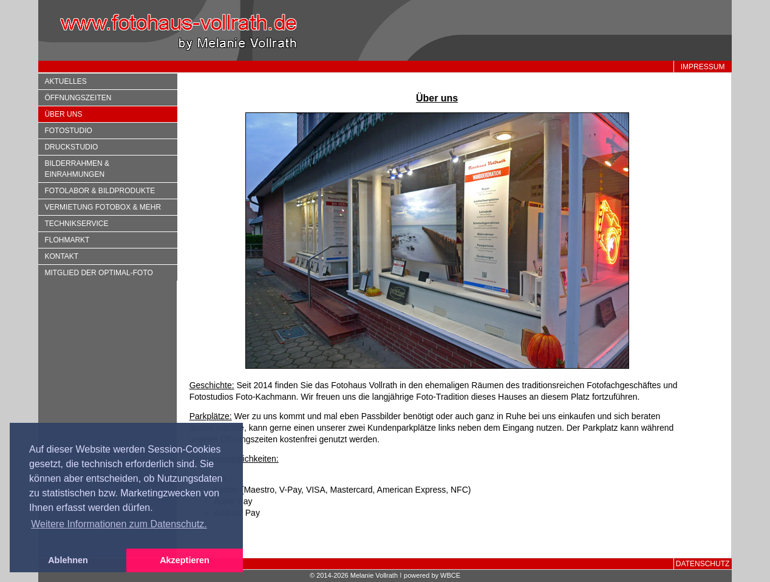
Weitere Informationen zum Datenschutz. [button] (119, 524)
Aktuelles (65, 81)
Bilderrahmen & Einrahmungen (76, 169)
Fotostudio (68, 130)
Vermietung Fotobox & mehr (102, 207)
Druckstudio (71, 147)
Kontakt (61, 256)
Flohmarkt (66, 240)
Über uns (63, 114)
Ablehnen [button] (68, 560)
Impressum (703, 67)
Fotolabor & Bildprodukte (99, 191)
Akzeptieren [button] (185, 560)
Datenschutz (702, 564)
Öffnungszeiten (77, 98)
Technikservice (76, 223)
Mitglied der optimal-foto (98, 273)
